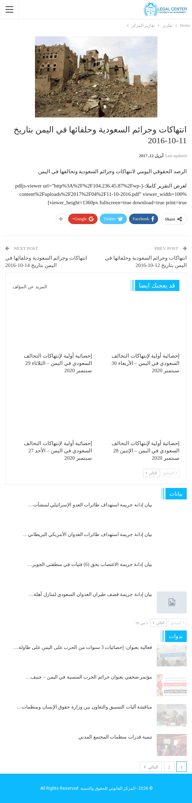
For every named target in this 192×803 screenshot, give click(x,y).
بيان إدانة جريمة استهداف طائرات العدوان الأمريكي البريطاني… (87, 534)
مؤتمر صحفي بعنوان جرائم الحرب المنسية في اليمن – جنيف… (89, 677)
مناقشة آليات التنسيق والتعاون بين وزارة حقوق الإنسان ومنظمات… (84, 707)
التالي (151, 473)
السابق (170, 473)
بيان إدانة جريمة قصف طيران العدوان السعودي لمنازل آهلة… (90, 594)
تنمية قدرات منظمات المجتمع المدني (115, 737)
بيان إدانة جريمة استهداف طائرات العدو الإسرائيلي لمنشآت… (90, 504)
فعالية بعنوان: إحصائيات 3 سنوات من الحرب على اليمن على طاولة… (83, 647)
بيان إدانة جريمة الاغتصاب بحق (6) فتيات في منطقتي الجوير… (89, 564)
